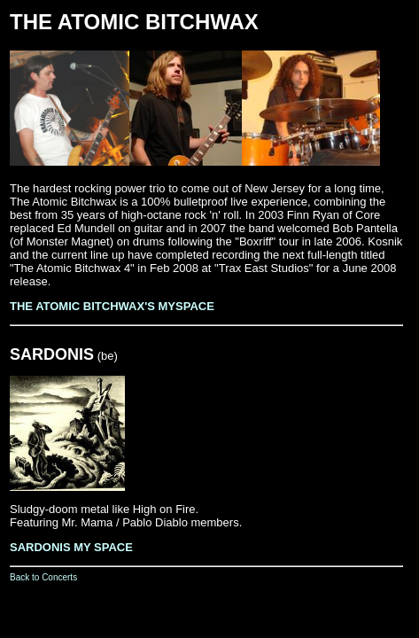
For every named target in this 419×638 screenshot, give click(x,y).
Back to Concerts (43, 577)
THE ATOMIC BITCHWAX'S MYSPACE (112, 306)
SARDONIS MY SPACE (71, 547)
